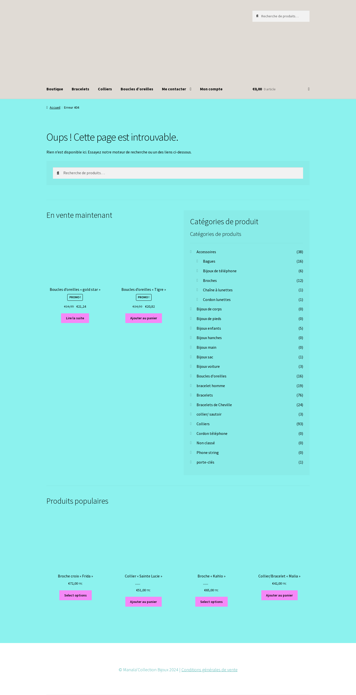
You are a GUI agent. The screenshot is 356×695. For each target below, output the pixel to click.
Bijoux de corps (209, 308)
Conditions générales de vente (209, 669)
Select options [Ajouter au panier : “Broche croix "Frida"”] (75, 595)
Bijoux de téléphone (220, 270)
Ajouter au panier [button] (143, 318)
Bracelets (80, 88)
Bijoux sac (205, 356)
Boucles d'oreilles (211, 375)
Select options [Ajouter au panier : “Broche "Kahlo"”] (211, 601)
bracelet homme (211, 385)
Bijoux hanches (209, 337)
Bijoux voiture (208, 366)
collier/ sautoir (209, 414)
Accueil (55, 107)
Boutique (54, 88)
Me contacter (174, 88)
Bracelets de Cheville (214, 404)
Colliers (105, 88)
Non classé (206, 442)
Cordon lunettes (217, 299)
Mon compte (211, 88)
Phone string (208, 452)
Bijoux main (206, 347)
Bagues (209, 261)
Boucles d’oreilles (137, 88)
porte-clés (205, 462)
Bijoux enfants (209, 328)
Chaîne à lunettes (218, 289)
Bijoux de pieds (209, 318)
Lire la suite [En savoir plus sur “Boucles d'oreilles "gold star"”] (75, 318)
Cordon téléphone (212, 433)
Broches (210, 280)
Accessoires (206, 251)
